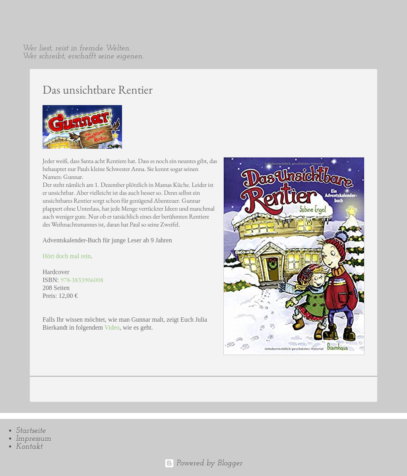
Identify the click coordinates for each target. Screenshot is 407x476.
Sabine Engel (55, 12)
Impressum (33, 439)
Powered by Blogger (203, 463)
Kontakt (29, 447)
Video (112, 327)
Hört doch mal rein (67, 256)
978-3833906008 (81, 280)
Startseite (31, 431)
